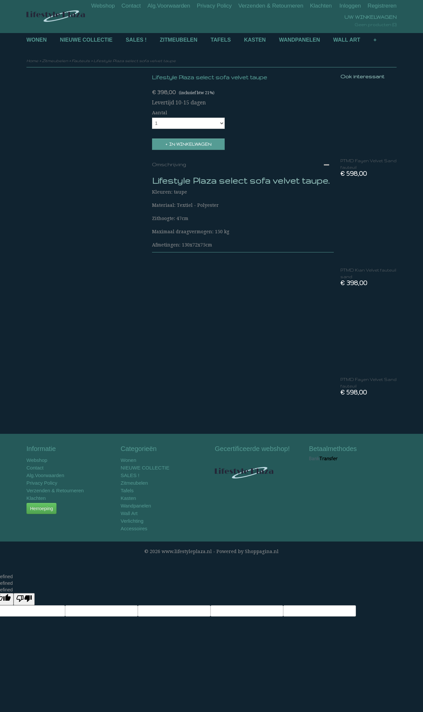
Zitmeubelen (179, 40)
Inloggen (350, 6)
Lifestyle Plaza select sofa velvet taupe (135, 60)
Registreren (382, 6)
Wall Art (346, 40)
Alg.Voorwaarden (168, 6)
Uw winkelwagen (370, 17)
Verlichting (132, 521)
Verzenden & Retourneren (270, 6)
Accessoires (134, 528)
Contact (131, 6)
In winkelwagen (190, 144)
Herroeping (41, 508)
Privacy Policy (214, 6)
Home (32, 60)
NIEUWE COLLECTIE (86, 40)
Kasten (255, 40)
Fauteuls (81, 60)
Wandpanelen (299, 40)
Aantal (159, 112)
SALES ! (136, 40)
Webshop (103, 6)
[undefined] (24, 599)
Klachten (321, 6)
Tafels (221, 40)
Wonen (36, 40)
